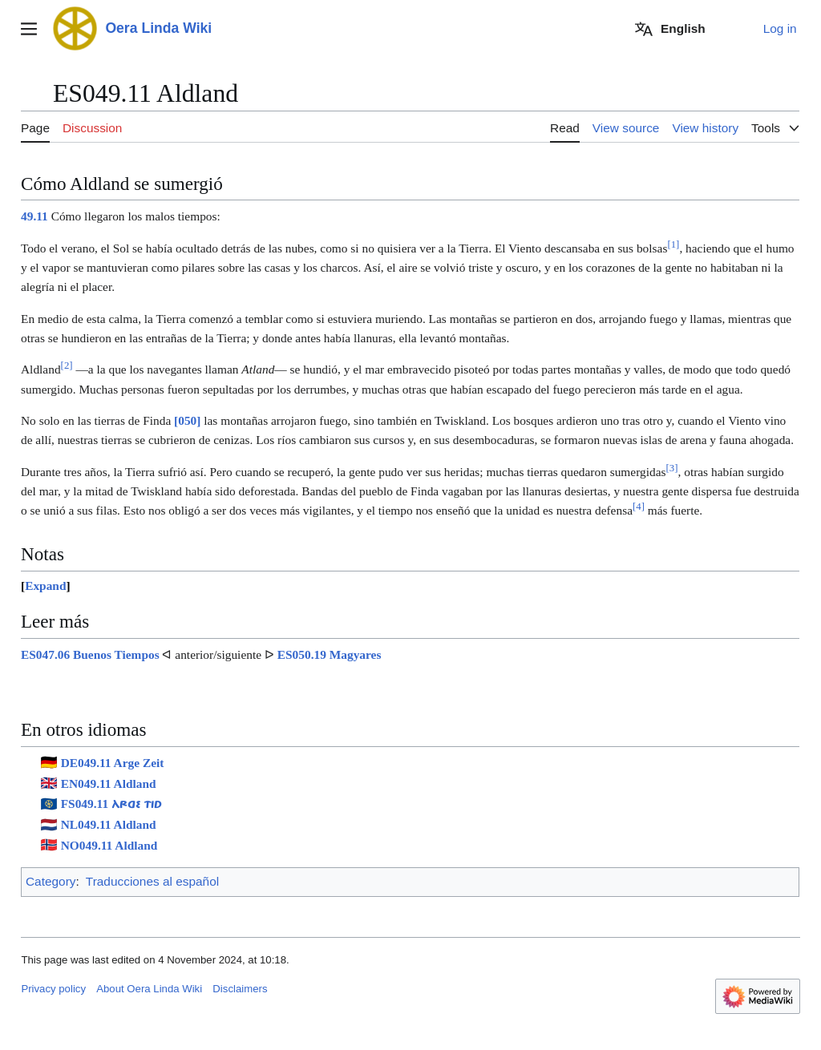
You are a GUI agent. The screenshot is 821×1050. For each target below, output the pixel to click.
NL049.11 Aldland (108, 824)
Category (50, 881)
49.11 (34, 216)
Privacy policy (53, 989)
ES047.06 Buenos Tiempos (90, 654)
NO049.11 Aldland (109, 845)
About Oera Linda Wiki (149, 989)
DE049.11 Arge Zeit (112, 762)
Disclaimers (239, 989)
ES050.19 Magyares (329, 654)
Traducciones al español (152, 881)
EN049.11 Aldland (108, 783)
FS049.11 (111, 803)
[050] (187, 420)
